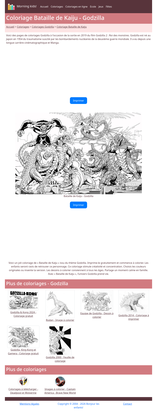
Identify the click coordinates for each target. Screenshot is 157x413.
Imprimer (78, 100)
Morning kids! (21, 6)
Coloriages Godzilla (43, 26)
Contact (127, 403)
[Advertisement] (78, 70)
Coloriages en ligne (76, 6)
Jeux (100, 6)
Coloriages (57, 6)
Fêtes (109, 6)
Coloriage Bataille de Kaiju (72, 26)
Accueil (44, 6)
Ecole (93, 6)
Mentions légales (29, 403)
